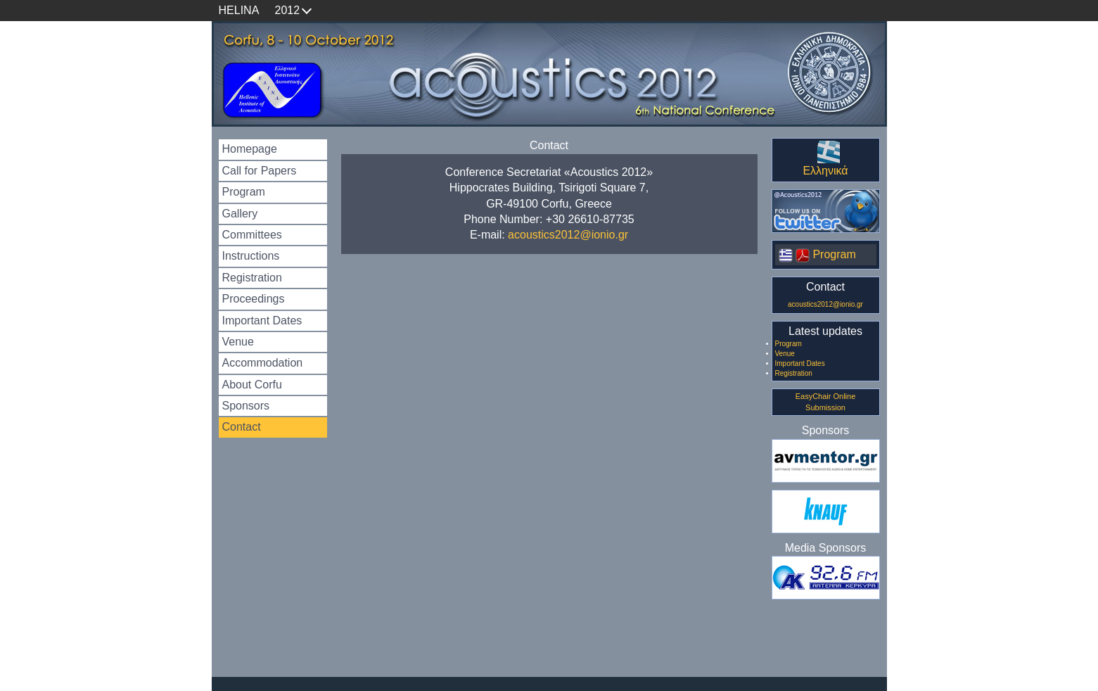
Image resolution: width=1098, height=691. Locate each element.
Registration (252, 278)
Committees (252, 235)
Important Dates (262, 321)
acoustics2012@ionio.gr (568, 235)
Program (243, 192)
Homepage (249, 149)
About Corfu (252, 385)
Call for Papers (259, 171)
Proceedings (253, 299)
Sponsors (246, 406)
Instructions (251, 256)
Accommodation (262, 363)
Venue (238, 342)
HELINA (239, 10)
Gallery (240, 214)
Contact (241, 427)
